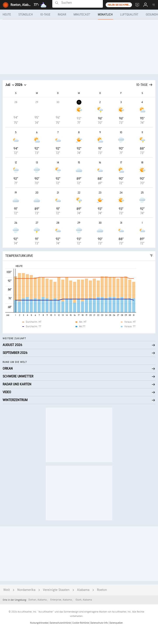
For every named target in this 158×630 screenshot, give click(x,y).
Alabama (83, 590)
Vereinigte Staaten (56, 590)
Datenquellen (116, 622)
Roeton (102, 590)
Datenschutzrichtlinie (60, 622)
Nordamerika (26, 590)
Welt (6, 590)
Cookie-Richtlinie (80, 622)
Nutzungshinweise (39, 622)
